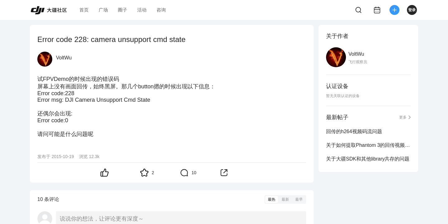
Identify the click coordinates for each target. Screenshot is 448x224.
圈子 (122, 9)
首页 (84, 9)
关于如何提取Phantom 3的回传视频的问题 (368, 145)
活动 (142, 9)
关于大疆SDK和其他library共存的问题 (367, 158)
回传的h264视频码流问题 (354, 131)
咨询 (161, 9)
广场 (103, 9)
